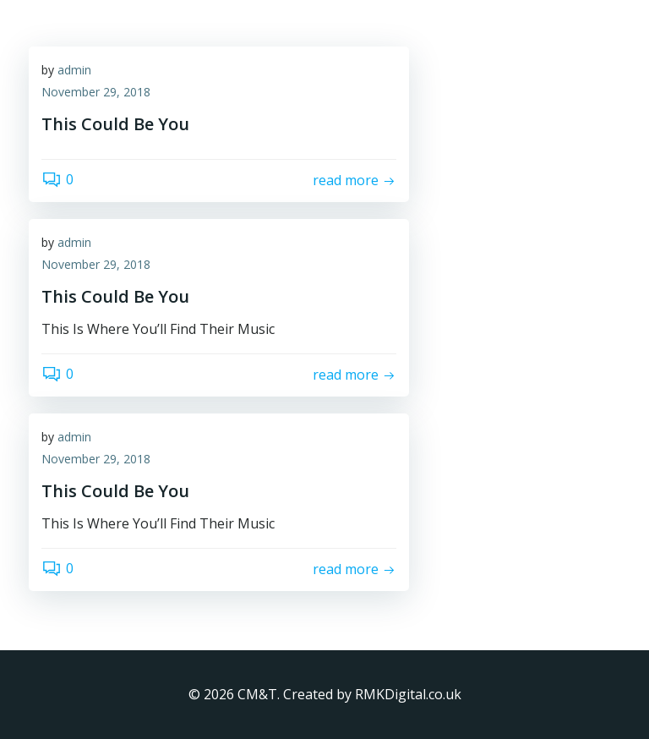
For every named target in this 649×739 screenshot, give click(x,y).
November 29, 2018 (95, 92)
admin (74, 70)
